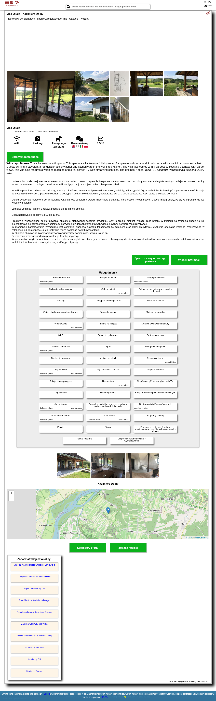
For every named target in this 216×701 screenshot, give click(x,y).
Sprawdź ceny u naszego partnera (150, 260)
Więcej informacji (189, 260)
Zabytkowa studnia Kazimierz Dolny (34, 577)
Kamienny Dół (34, 659)
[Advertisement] (108, 45)
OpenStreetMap (202, 538)
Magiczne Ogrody (34, 671)
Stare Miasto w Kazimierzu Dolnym (34, 600)
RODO (105, 697)
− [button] (11, 498)
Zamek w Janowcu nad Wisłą (34, 624)
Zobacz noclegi (128, 547)
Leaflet (189, 538)
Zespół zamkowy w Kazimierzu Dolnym (34, 612)
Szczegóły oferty (87, 547)
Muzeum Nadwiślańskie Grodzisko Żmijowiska (34, 565)
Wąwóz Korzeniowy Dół (34, 588)
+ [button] (11, 493)
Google (47, 694)
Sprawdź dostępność (25, 156)
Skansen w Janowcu (34, 647)
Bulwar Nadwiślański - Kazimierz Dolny (34, 636)
